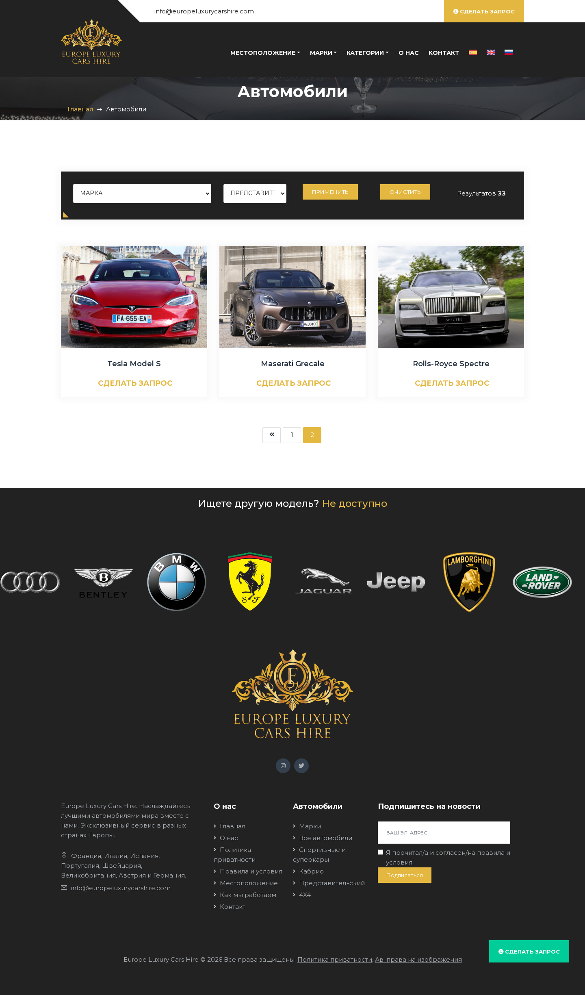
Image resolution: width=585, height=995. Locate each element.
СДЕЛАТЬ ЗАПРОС (135, 383)
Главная (80, 109)
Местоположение (249, 883)
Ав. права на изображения (418, 959)
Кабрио (311, 871)
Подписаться (404, 875)
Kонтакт (444, 52)
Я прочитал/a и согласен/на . (448, 857)
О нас (409, 52)
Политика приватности (334, 959)
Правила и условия (251, 871)
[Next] (271, 435)
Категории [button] (365, 52)
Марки (310, 826)
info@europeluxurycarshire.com (204, 11)
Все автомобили (325, 838)
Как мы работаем (248, 895)
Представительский (332, 883)
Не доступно (354, 503)
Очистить (405, 192)
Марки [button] (321, 52)
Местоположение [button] (262, 52)
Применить (330, 192)
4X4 (305, 895)
